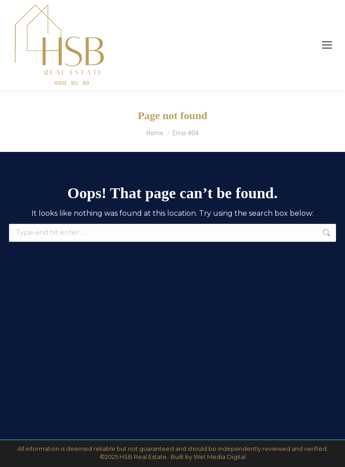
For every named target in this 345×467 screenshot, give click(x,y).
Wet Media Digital (220, 456)
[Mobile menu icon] (327, 45)
